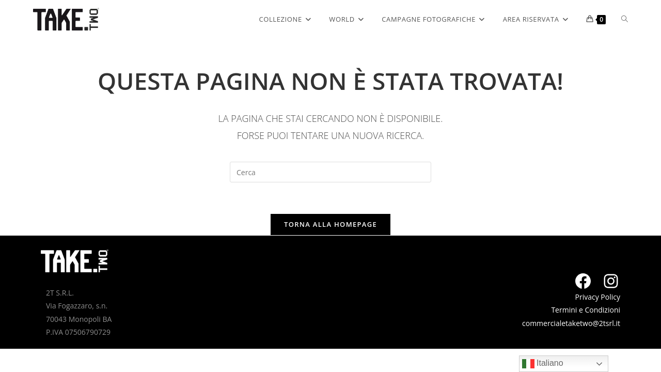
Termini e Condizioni (585, 310)
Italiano (542, 364)
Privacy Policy (597, 297)
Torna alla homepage (330, 224)
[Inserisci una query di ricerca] (330, 172)
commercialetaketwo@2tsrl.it (571, 323)
